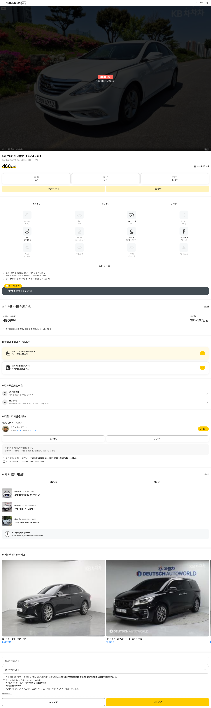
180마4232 (16, 3)
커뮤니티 (54, 482)
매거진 (157, 482)
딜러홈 (202, 429)
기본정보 (105, 204)
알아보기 (105, 353)
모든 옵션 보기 (105, 266)
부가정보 (174, 204)
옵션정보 (36, 204)
